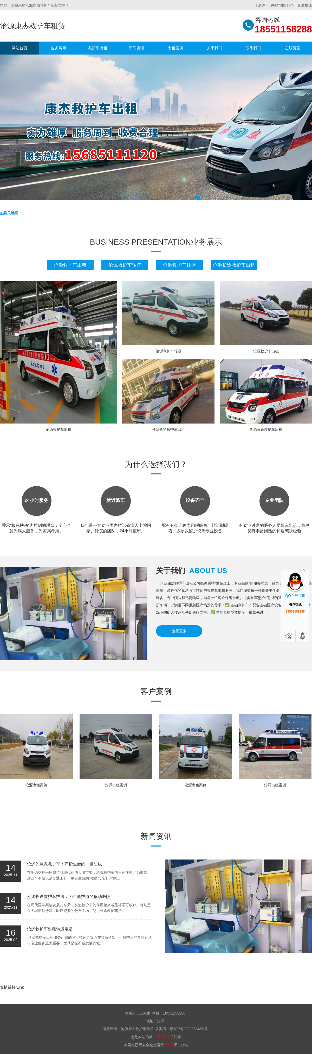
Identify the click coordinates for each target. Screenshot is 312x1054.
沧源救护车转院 (124, 265)
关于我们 (214, 48)
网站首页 (19, 48)
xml (292, 5)
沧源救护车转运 (179, 265)
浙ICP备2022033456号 (188, 1029)
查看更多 (179, 631)
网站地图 (278, 5)
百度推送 (304, 5)
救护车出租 (97, 48)
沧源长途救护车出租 (234, 265)
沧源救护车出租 (70, 265)
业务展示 (58, 48)
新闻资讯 (136, 48)
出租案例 (175, 48)
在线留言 (292, 48)
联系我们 (253, 48)
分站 (184, 1045)
